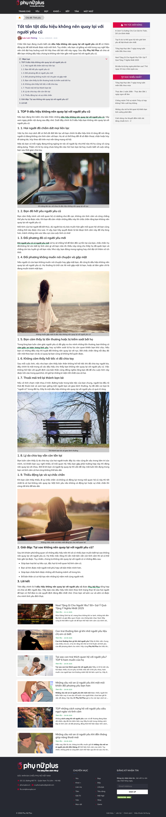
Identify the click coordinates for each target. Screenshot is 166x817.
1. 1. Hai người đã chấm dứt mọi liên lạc (38, 65)
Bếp (68, 11)
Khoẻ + (57, 11)
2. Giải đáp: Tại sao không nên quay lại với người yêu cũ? (43, 99)
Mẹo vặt (77, 804)
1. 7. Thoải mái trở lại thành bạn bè (36, 88)
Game (98, 804)
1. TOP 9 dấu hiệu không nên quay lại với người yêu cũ (42, 62)
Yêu (37, 11)
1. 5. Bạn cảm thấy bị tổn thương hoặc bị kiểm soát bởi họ (45, 80)
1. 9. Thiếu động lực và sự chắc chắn (36, 95)
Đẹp (46, 11)
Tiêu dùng (100, 791)
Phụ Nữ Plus (94, 586)
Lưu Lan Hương (27, 38)
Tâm (76, 11)
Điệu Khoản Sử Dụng (142, 813)
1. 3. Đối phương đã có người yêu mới (37, 73)
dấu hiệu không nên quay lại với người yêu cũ (82, 117)
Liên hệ (118, 813)
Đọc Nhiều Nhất (131, 77)
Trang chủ (24, 11)
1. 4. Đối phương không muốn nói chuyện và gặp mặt (44, 77)
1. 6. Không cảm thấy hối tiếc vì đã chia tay (39, 84)
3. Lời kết (23, 103)
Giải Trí (77, 796)
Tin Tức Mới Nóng (131, 25)
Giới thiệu (109, 813)
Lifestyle (99, 787)
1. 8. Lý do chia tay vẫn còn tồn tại (35, 91)
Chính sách (128, 813)
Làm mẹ (77, 787)
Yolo (76, 800)
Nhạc (98, 800)
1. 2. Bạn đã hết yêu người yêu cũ (35, 69)
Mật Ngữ (88, 11)
